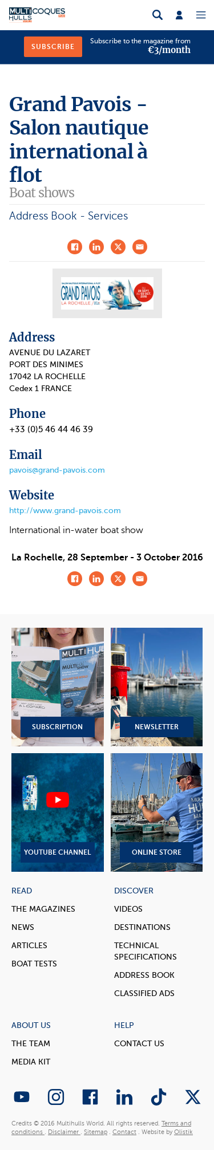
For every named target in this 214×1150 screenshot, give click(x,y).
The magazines (43, 909)
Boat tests (34, 964)
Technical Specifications (145, 951)
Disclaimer (64, 1132)
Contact (124, 1132)
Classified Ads (144, 993)
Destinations (142, 927)
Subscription (57, 687)
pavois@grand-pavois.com (57, 470)
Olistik (183, 1132)
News (22, 927)
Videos (128, 909)
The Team (30, 1043)
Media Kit (30, 1062)
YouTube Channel (57, 812)
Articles (29, 945)
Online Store (157, 812)
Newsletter (157, 687)
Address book (144, 975)
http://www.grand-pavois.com (65, 510)
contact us (139, 1043)
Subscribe (53, 47)
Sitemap (95, 1132)
